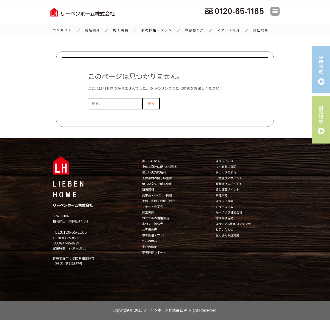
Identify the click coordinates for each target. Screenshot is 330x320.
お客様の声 (194, 30)
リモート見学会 (152, 206)
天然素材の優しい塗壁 (157, 177)
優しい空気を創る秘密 (157, 183)
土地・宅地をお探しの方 (158, 200)
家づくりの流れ (225, 172)
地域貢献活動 (224, 217)
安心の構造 (149, 240)
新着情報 (148, 189)
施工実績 (120, 30)
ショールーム (224, 206)
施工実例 (148, 212)
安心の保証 (149, 246)
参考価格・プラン (156, 30)
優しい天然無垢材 (154, 172)
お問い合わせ (224, 229)
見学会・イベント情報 (157, 194)
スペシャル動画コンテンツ (233, 223)
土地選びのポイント (228, 177)
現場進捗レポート (154, 252)
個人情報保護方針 (227, 234)
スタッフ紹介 (228, 30)
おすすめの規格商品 (155, 217)
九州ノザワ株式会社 (228, 212)
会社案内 (260, 30)
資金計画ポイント (227, 189)
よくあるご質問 (225, 166)
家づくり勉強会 (152, 223)
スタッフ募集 (224, 200)
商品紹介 (92, 30)
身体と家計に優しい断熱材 (160, 166)
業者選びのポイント (228, 183)
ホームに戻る (151, 160)
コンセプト (62, 30)
